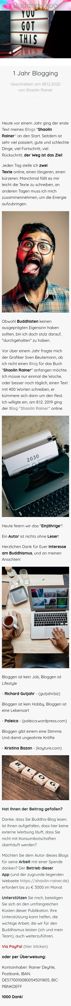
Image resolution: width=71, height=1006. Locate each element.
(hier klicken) (35, 946)
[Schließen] (5, 5)
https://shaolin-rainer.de (43, 880)
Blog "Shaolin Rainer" (29, 408)
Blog (33, 363)
